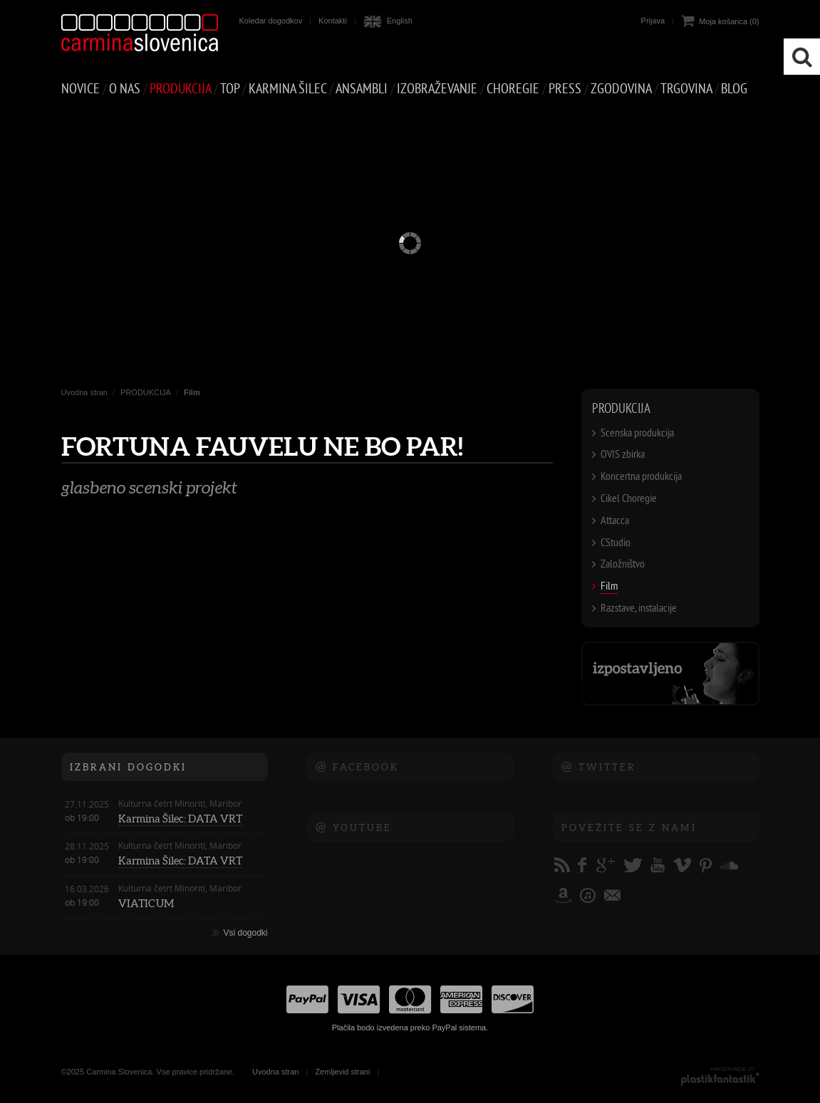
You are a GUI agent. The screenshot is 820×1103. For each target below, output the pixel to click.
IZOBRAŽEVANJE (437, 89)
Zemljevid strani (342, 1071)
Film (192, 392)
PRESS (565, 89)
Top (229, 89)
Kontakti (332, 20)
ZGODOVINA (621, 89)
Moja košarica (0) (729, 21)
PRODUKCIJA (180, 89)
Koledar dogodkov (271, 20)
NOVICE (80, 89)
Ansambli (362, 89)
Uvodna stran (84, 392)
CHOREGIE (513, 89)
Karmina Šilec (287, 89)
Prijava (653, 20)
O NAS (124, 89)
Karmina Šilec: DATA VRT (180, 818)
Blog (734, 89)
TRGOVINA (686, 89)
